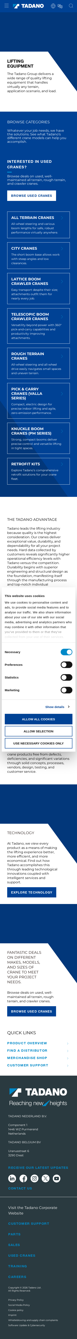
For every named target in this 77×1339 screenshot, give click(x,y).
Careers (17, 1277)
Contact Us (20, 1188)
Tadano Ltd (34, 1287)
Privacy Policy (16, 1299)
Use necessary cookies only (38, 743)
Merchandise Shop (27, 1058)
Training (17, 1266)
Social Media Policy (19, 1305)
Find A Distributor (27, 1050)
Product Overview (27, 1043)
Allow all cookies (38, 719)
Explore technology (31, 892)
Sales (14, 1245)
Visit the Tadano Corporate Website (32, 1210)
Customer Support (27, 1065)
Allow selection (38, 731)
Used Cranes (22, 1255)
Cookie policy (15, 1310)
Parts (14, 1234)
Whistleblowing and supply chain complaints (33, 1320)
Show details (54, 706)
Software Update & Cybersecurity (26, 1325)
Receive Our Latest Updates (38, 1167)
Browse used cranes (31, 195)
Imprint (12, 1315)
